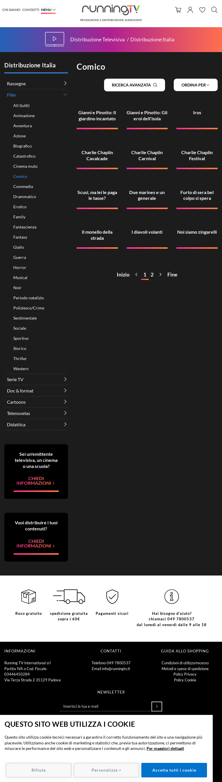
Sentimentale (25, 318)
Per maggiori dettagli (165, 748)
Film (11, 94)
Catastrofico (24, 156)
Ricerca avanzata (134, 85)
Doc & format (20, 390)
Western (21, 368)
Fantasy (20, 237)
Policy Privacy (185, 674)
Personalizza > (106, 770)
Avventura (22, 125)
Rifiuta (39, 770)
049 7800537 (119, 663)
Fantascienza (24, 226)
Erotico (20, 206)
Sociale (19, 328)
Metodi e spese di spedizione (185, 668)
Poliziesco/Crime (28, 307)
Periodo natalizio (28, 297)
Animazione (24, 115)
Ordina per (196, 85)
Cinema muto (25, 166)
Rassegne (16, 83)
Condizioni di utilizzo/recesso (185, 663)
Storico (19, 348)
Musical (20, 277)
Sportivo (21, 338)
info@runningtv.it (116, 668)
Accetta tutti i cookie (174, 770)
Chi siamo (11, 10)
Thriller (20, 358)
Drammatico (24, 196)
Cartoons (16, 402)
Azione (19, 135)
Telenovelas (18, 413)
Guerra (19, 257)
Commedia (23, 186)
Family (19, 216)
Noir (17, 287)
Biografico (22, 145)
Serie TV (15, 379)
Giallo (18, 247)
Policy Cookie (185, 680)
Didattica (16, 424)
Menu (46, 10)
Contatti (30, 10)
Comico (20, 176)
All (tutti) (21, 105)
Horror (19, 267)
